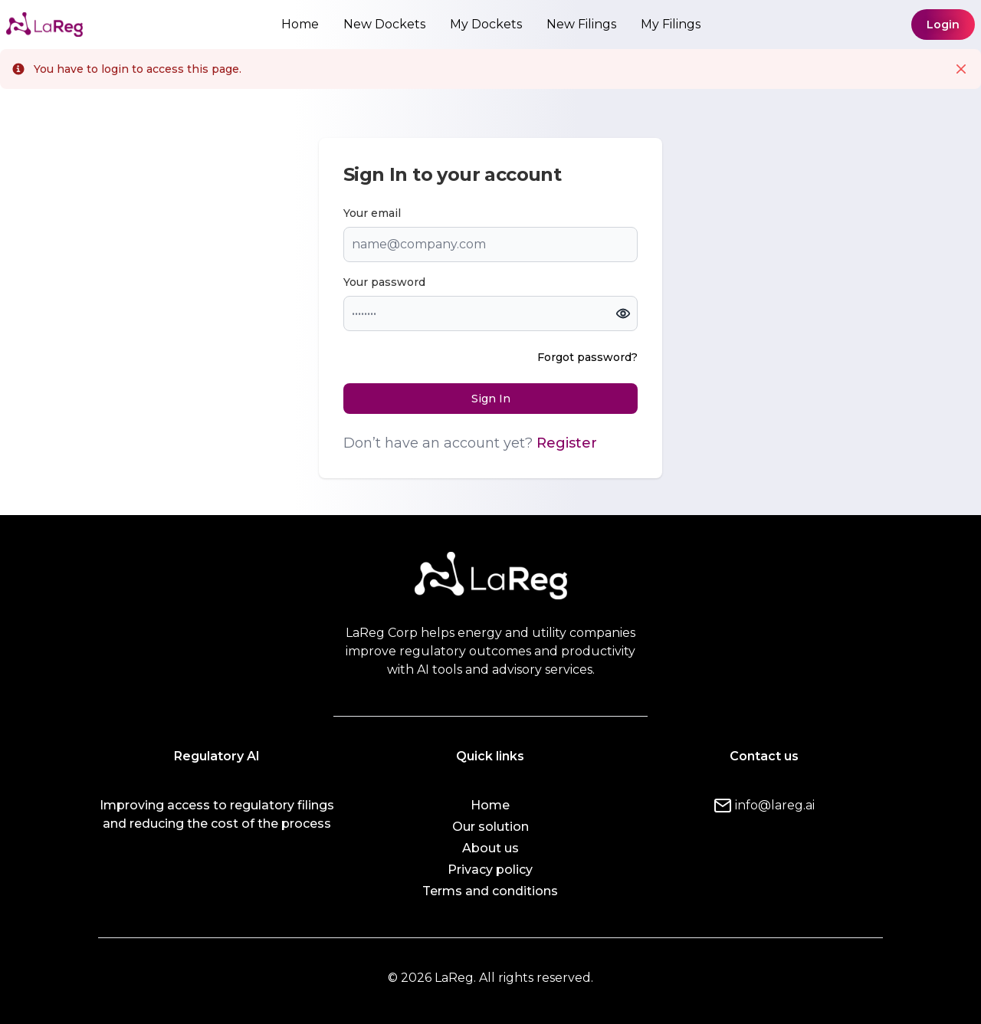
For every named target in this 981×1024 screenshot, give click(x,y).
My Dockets (486, 24)
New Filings (581, 24)
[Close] (961, 69)
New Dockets (384, 24)
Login (943, 24)
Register (566, 443)
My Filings (670, 24)
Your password (384, 282)
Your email (372, 213)
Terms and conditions (490, 891)
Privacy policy (490, 869)
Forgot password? (587, 357)
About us (490, 848)
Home (300, 24)
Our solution (490, 826)
